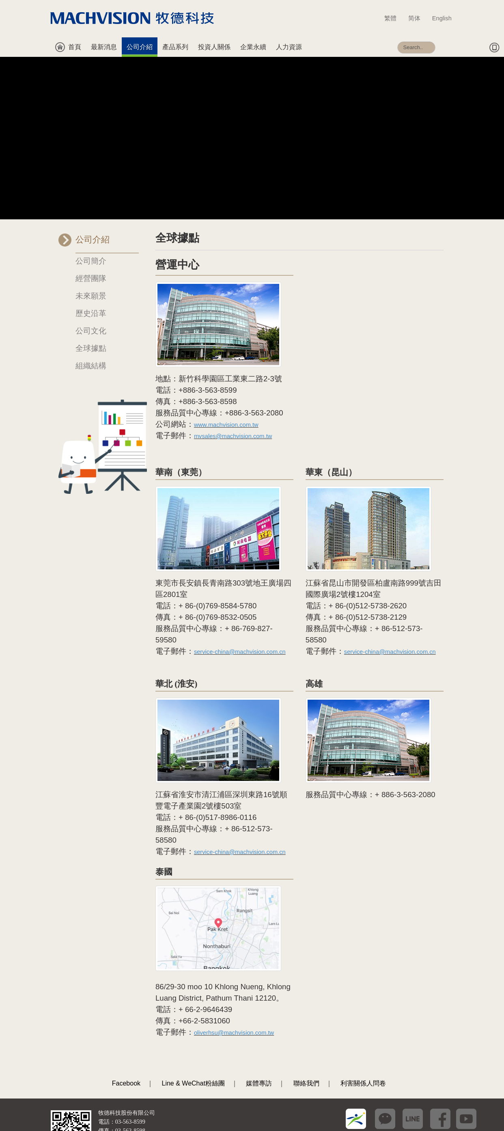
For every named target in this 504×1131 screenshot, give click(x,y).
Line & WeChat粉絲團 (193, 1026)
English (442, 18)
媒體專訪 (259, 1026)
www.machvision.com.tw (226, 367)
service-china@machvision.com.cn (240, 594)
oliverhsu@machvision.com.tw (234, 975)
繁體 (394, 18)
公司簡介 (90, 203)
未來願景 (90, 238)
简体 (418, 18)
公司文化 (90, 273)
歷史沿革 (90, 256)
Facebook (126, 1026)
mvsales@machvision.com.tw (233, 379)
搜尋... (397, 37)
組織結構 (90, 308)
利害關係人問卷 (363, 1026)
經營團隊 (90, 221)
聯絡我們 (306, 1026)
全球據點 (90, 291)
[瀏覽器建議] (66, 1108)
